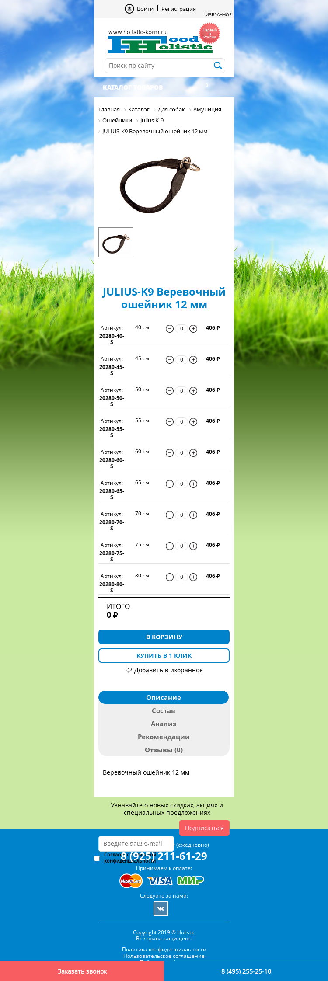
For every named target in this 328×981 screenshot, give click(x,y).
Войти (145, 9)
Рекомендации (164, 736)
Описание (163, 697)
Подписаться (204, 828)
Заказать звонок (82, 971)
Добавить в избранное (168, 670)
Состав (163, 710)
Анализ (163, 723)
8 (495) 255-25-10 (246, 971)
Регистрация (178, 9)
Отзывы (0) (164, 749)
